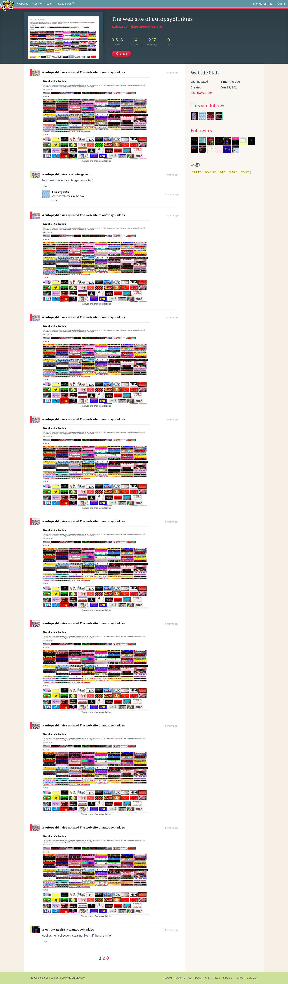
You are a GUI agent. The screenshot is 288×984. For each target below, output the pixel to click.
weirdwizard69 (53, 929)
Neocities (35, 977)
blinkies (196, 172)
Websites (22, 3)
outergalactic (81, 174)
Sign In (281, 3)
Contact (252, 977)
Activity (37, 3)
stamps (245, 172)
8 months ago (172, 522)
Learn (49, 3)
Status (227, 977)
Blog (198, 977)
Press (216, 977)
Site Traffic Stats (201, 93)
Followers (201, 130)
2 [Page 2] (104, 958)
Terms (239, 977)
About (168, 977)
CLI (190, 977)
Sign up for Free (262, 3)
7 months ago (172, 175)
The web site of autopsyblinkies (102, 72)
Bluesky (80, 977)
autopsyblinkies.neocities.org (137, 26)
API (207, 977)
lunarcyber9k (60, 192)
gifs (222, 172)
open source (51, 977)
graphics (210, 172)
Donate (180, 977)
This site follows (208, 105)
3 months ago (172, 72)
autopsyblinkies (54, 72)
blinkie (233, 172)
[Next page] (108, 958)
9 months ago (172, 726)
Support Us (66, 3)
